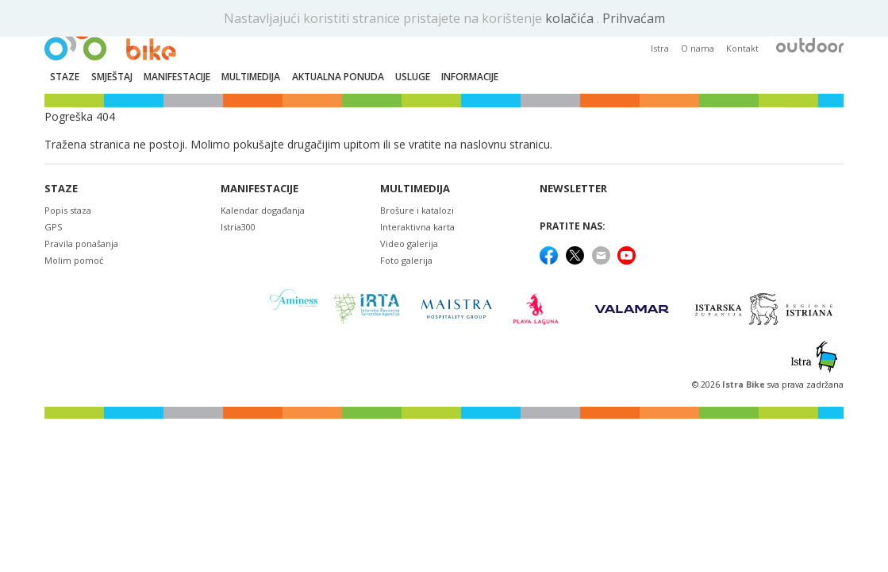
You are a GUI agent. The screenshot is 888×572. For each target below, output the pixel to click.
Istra (660, 48)
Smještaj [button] (112, 76)
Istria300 (238, 227)
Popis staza (67, 210)
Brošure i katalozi (417, 210)
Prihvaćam (633, 18)
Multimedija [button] (250, 76)
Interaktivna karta (417, 227)
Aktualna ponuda (338, 76)
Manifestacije (259, 189)
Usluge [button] (412, 76)
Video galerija (409, 243)
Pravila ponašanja (81, 243)
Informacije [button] (469, 76)
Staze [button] (64, 76)
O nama (697, 48)
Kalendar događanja (263, 210)
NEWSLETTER (573, 189)
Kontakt (742, 48)
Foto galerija (406, 260)
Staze (61, 189)
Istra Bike (744, 384)
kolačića (571, 18)
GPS (53, 227)
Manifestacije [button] (177, 76)
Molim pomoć (73, 260)
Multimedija (415, 189)
